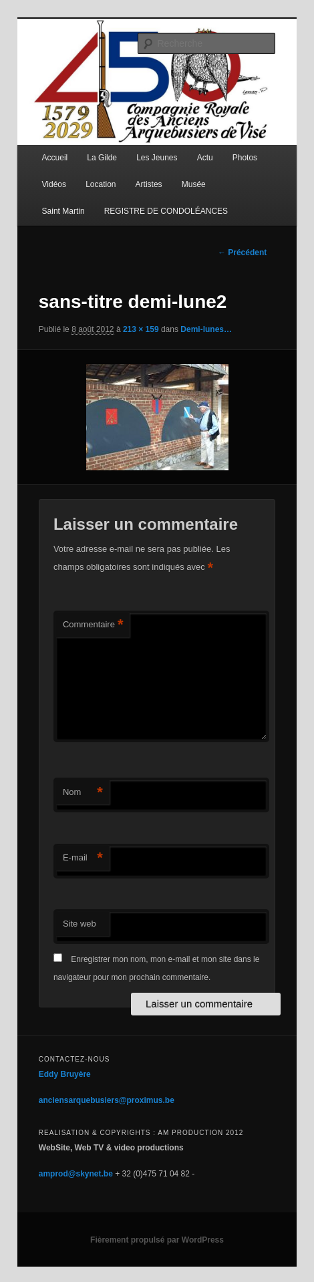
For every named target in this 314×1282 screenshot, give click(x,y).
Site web (79, 924)
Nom (83, 792)
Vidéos (54, 184)
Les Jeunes (156, 157)
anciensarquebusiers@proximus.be (106, 1100)
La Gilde (102, 157)
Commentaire (93, 625)
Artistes (149, 184)
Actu (205, 157)
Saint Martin (63, 211)
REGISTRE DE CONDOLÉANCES (166, 211)
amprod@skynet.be (76, 1173)
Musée (194, 184)
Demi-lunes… (206, 329)
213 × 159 (141, 329)
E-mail (83, 858)
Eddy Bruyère (65, 1074)
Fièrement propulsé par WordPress (157, 1240)
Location (101, 184)
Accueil (55, 157)
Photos (244, 157)
